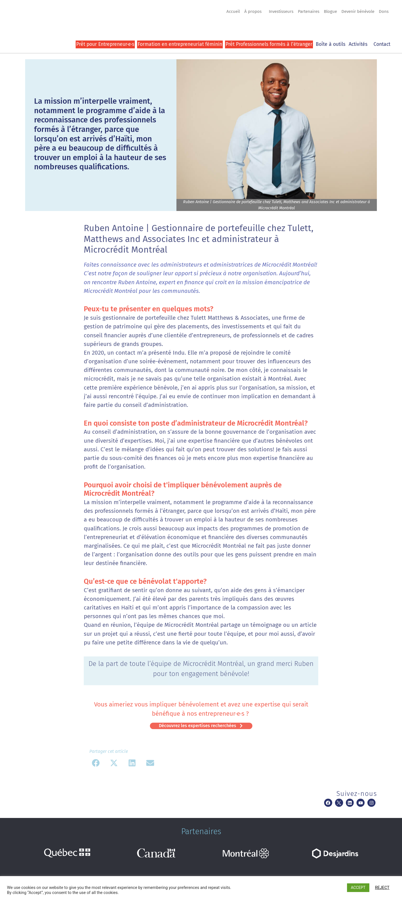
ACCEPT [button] (358, 887)
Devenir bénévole (357, 11)
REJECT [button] (382, 887)
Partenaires (308, 11)
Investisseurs (281, 11)
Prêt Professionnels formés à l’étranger (269, 44)
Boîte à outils (330, 44)
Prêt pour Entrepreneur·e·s (105, 44)
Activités (359, 44)
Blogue (330, 11)
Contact (382, 44)
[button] (95, 762)
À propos (254, 11)
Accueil (233, 11)
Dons (384, 11)
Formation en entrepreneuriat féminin (180, 44)
